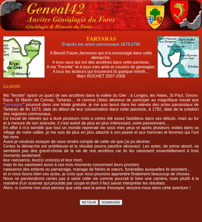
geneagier (14, 104)
